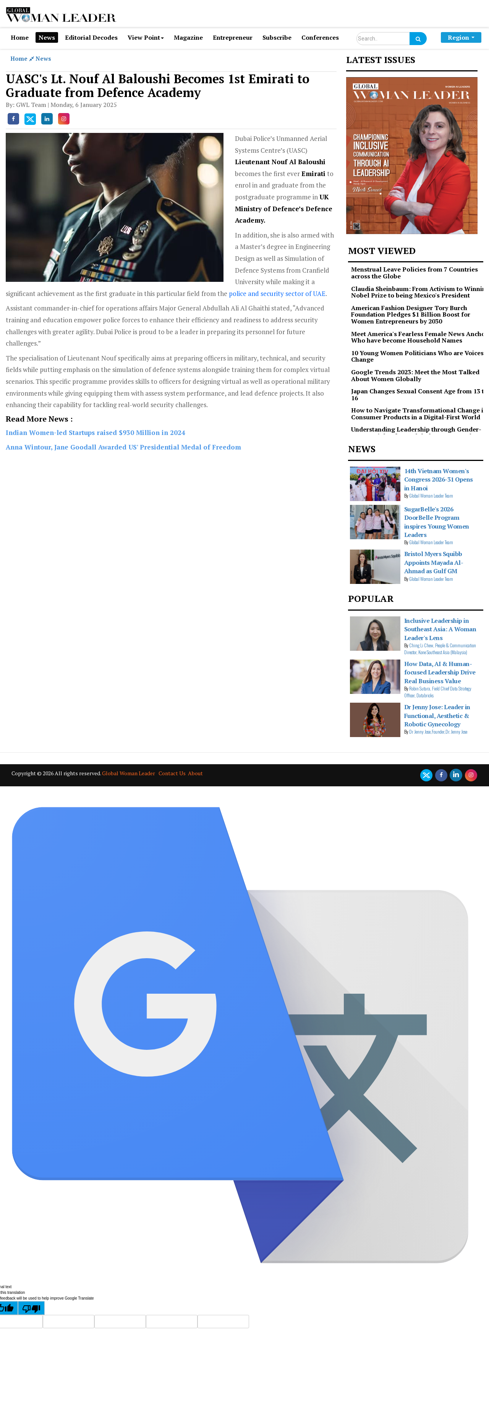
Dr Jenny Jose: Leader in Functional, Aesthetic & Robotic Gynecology (437, 715)
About (195, 773)
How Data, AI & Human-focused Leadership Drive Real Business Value (440, 672)
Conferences (320, 37)
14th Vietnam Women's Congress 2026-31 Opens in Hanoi (438, 479)
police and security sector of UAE (277, 293)
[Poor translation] (31, 1308)
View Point (146, 37)
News (47, 37)
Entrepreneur (233, 37)
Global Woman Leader (128, 773)
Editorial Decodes (91, 37)
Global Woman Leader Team (431, 495)
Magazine (188, 37)
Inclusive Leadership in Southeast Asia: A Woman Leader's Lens (440, 629)
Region (461, 37)
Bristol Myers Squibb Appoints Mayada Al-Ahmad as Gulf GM (433, 562)
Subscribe (276, 37)
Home (20, 37)
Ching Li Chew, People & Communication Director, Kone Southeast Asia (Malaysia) (440, 648)
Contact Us (172, 773)
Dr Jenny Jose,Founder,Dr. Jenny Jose (438, 731)
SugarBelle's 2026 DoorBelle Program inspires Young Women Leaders (436, 522)
